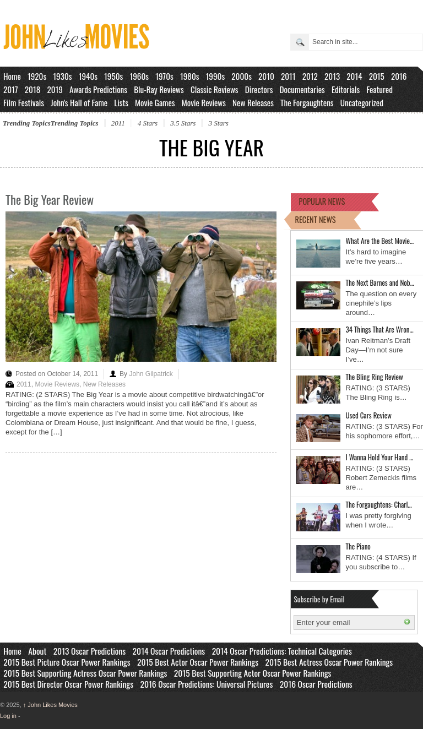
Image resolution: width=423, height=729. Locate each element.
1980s (189, 76)
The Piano (358, 546)
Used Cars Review (369, 415)
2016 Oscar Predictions (316, 683)
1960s (139, 76)
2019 (55, 89)
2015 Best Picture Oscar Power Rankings (66, 661)
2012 (310, 76)
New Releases (253, 102)
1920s (37, 76)
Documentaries (302, 89)
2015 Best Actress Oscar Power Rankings (329, 661)
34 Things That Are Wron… (380, 329)
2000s (241, 76)
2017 (10, 89)
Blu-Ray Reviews (159, 89)
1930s (62, 76)
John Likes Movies (50, 704)
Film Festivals (23, 102)
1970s (164, 76)
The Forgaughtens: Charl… (379, 504)
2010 (266, 76)
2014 (354, 76)
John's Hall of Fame (79, 102)
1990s (215, 76)
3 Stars (218, 123)
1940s (88, 76)
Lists (121, 102)
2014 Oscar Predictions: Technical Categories (282, 650)
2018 (32, 89)
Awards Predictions (98, 89)
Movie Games (155, 102)
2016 (399, 76)
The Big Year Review (50, 199)
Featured (379, 89)
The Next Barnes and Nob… (380, 282)
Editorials (346, 89)
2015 (376, 76)
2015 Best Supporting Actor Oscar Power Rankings (253, 672)
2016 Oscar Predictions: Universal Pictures (206, 683)
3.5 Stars (183, 123)
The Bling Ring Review (374, 376)
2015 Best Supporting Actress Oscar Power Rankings (85, 672)
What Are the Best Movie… (380, 240)
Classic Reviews (214, 89)
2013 (332, 76)
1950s (113, 76)
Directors (259, 89)
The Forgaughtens (306, 102)
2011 (288, 76)
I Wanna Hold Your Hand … (380, 457)
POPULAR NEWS (322, 201)
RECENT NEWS (315, 219)
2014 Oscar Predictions (169, 650)
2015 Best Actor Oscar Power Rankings (197, 661)
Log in (8, 715)
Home (12, 76)
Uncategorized (361, 102)
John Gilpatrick (150, 374)
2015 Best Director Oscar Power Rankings (68, 683)
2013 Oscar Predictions (89, 650)
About (37, 650)
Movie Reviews (204, 102)
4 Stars (148, 123)
